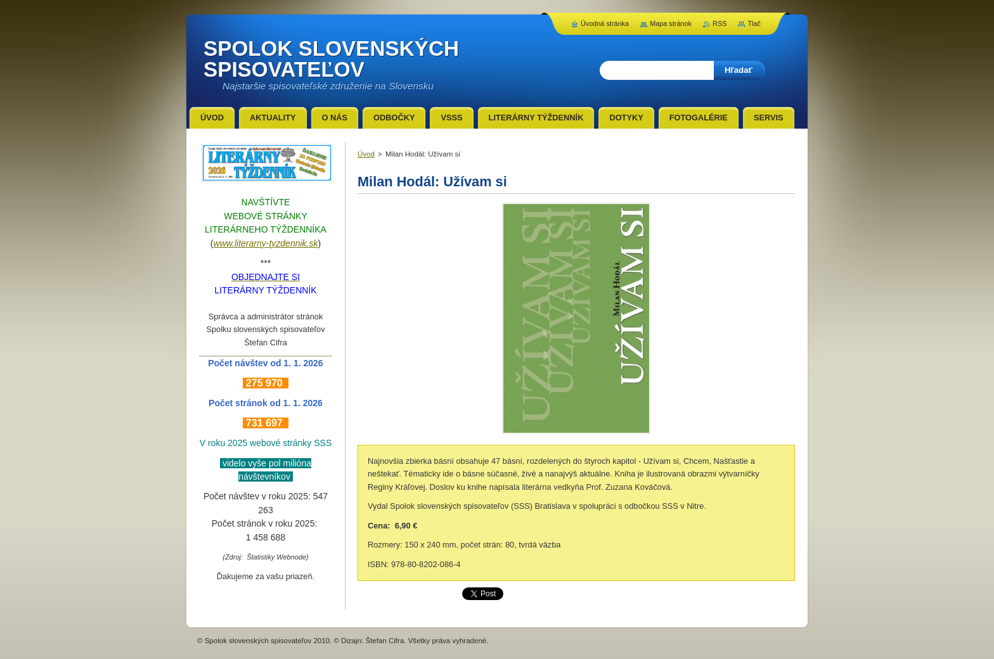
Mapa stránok (671, 23)
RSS (719, 23)
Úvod (366, 154)
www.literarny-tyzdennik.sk (266, 243)
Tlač (754, 23)
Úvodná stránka (605, 23)
